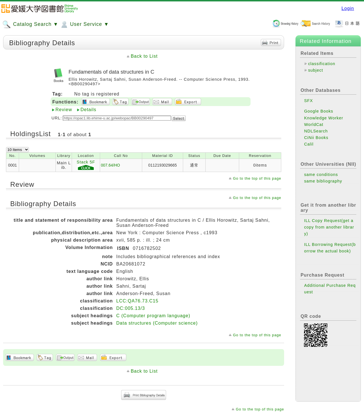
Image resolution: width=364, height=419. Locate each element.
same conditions (321, 174)
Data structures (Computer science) (157, 323)
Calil (308, 144)
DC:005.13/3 (130, 308)
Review (63, 109)
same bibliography (323, 181)
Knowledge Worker (323, 118)
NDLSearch (316, 131)
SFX (308, 100)
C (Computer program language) (153, 315)
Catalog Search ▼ (30, 24)
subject (315, 70)
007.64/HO (110, 165)
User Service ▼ (84, 24)
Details (88, 109)
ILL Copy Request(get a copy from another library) (329, 227)
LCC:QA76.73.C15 (137, 300)
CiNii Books (316, 137)
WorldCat (313, 124)
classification (321, 63)
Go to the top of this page (257, 178)
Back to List (144, 56)
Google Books (318, 111)
